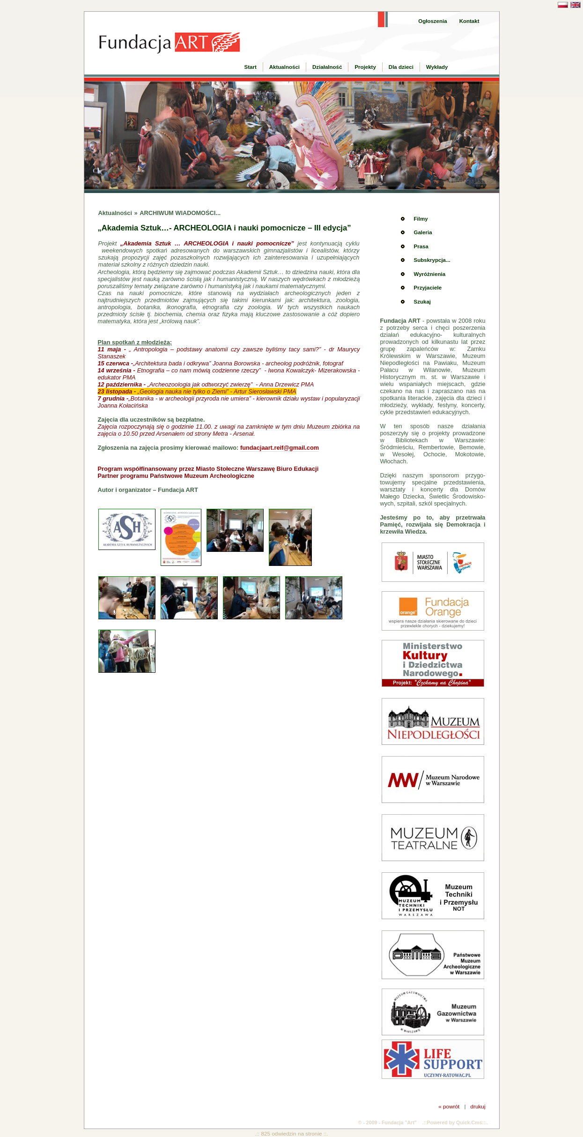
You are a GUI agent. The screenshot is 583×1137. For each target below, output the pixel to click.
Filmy (421, 219)
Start (250, 67)
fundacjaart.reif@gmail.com (279, 447)
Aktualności (284, 67)
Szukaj (422, 302)
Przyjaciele (428, 287)
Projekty (365, 67)
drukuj (477, 1106)
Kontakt (469, 21)
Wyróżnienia (430, 274)
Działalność (327, 67)
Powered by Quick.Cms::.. (457, 1122)
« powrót (448, 1106)
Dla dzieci (401, 67)
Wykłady (437, 67)
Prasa (421, 246)
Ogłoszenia (432, 21)
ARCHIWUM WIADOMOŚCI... (180, 212)
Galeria (423, 232)
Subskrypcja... (432, 260)
